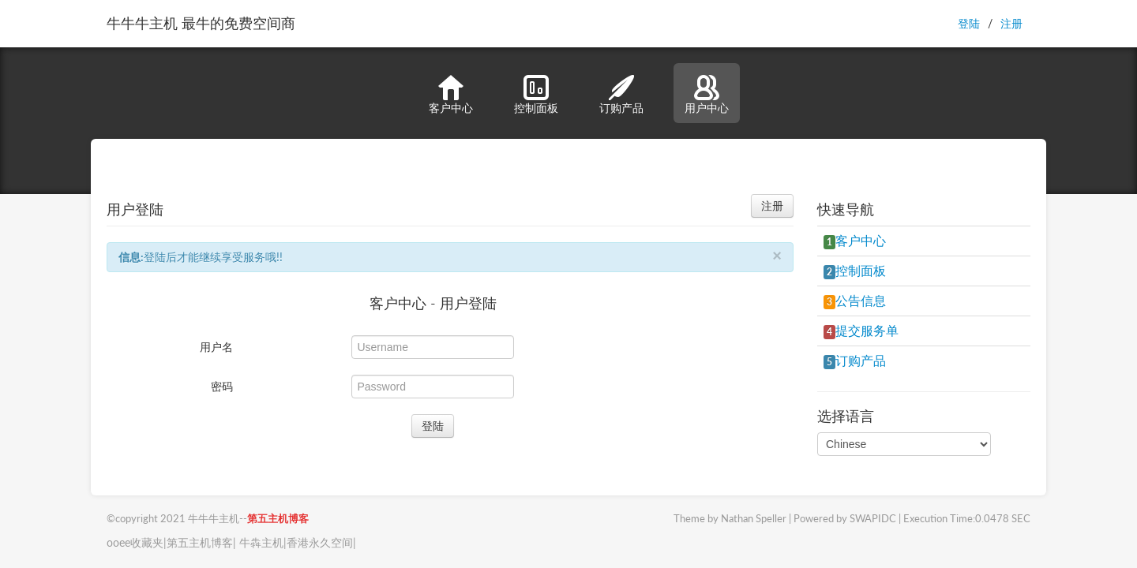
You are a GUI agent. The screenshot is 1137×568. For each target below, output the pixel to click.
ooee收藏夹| (137, 542)
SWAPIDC (873, 519)
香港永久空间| (321, 542)
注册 (1011, 23)
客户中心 (451, 94)
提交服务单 (861, 330)
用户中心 (707, 94)
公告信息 (855, 300)
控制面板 (536, 94)
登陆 (969, 23)
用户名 (216, 346)
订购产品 (621, 94)
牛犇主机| (261, 542)
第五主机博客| (201, 542)
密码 (222, 386)
